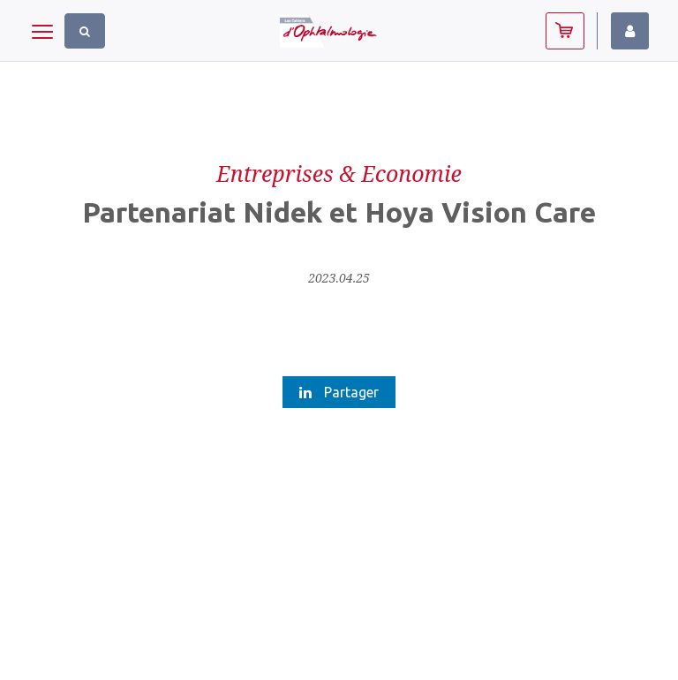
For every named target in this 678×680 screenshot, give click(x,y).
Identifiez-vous (630, 31)
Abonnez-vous (565, 31)
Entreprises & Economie (339, 173)
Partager (339, 392)
